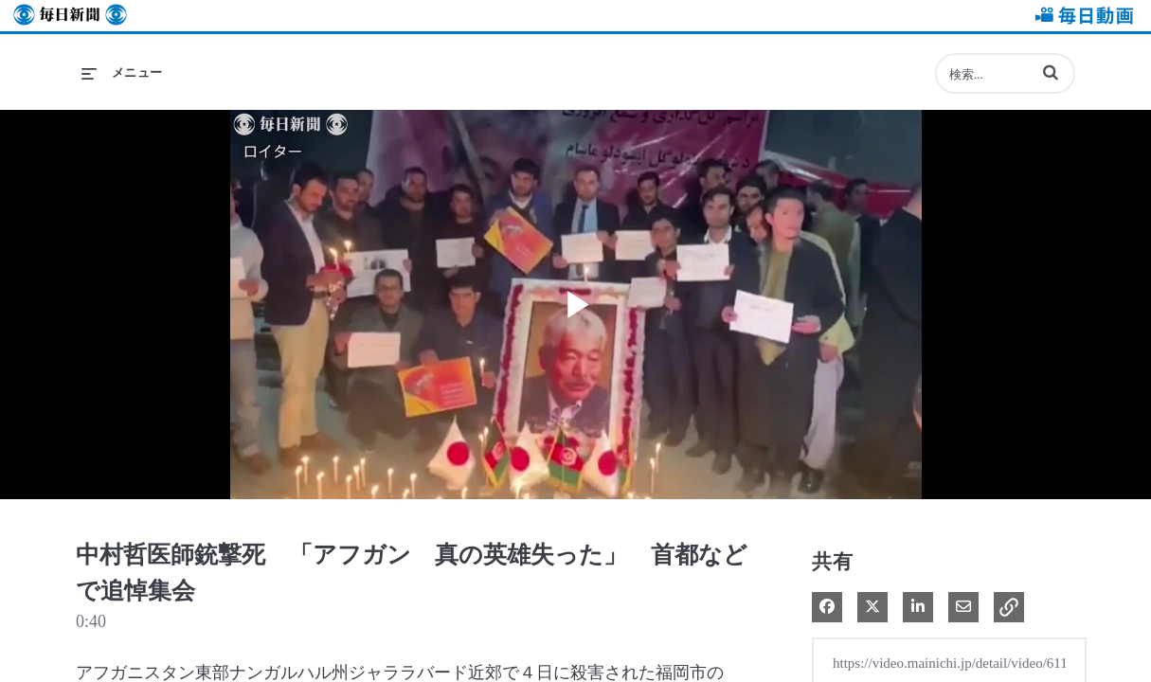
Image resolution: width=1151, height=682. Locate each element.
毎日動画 (1081, 15)
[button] (1051, 72)
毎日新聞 (70, 15)
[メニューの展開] (122, 73)
